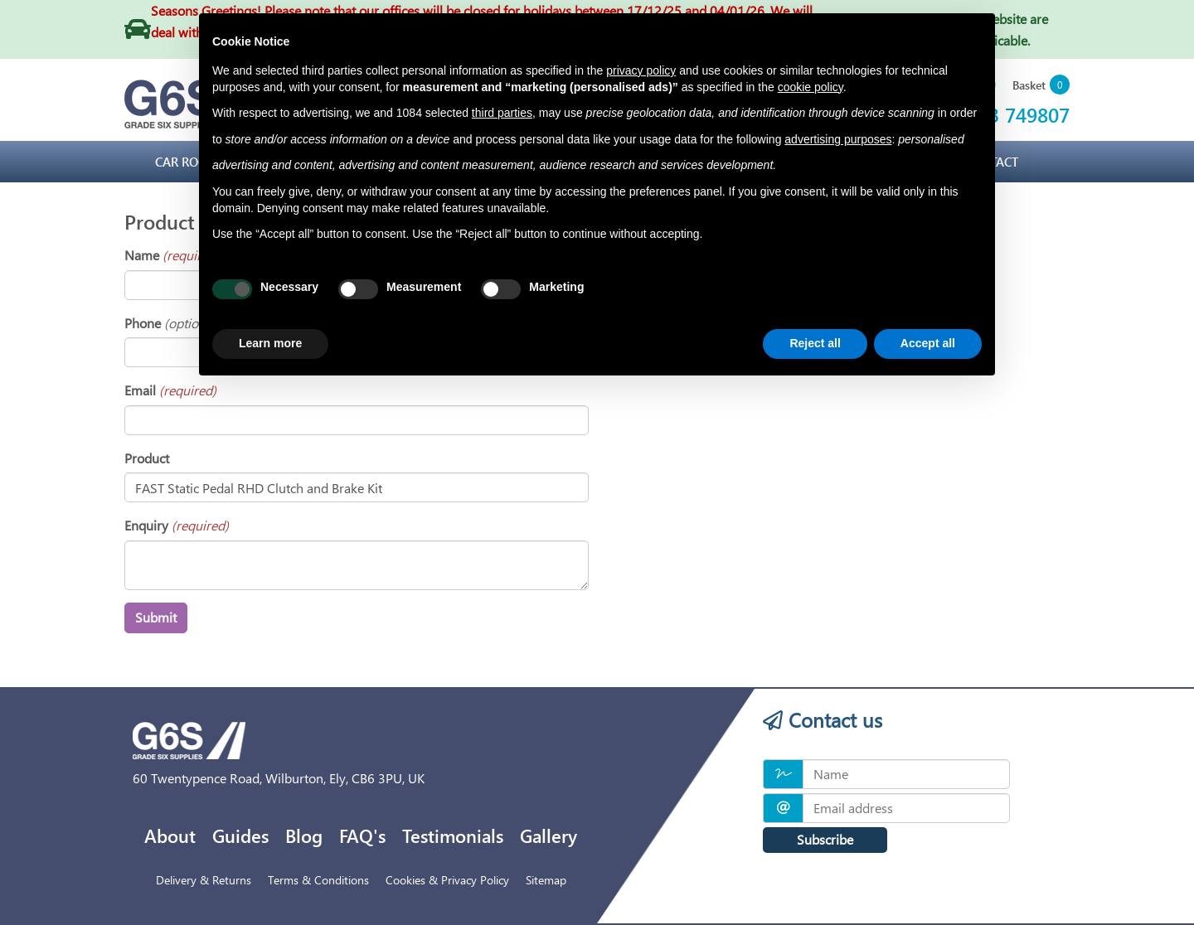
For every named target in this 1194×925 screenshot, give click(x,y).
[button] (1041, 85)
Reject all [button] (814, 343)
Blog (304, 835)
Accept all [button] (927, 343)
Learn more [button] (270, 343)
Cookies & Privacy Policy (447, 880)
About (170, 835)
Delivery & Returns (203, 880)
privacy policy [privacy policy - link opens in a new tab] (641, 70)
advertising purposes (837, 139)
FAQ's (362, 835)
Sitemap (546, 880)
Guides (240, 835)
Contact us (822, 719)
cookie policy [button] (810, 87)
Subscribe (825, 839)
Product (146, 458)
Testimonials (452, 835)
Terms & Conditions (318, 880)
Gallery (548, 835)
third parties (502, 112)
